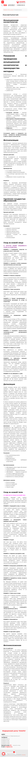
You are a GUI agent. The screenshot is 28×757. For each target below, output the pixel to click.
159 (5, 5)
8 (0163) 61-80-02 (21, 5)
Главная (5, 9)
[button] (2, 2)
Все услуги (11, 9)
